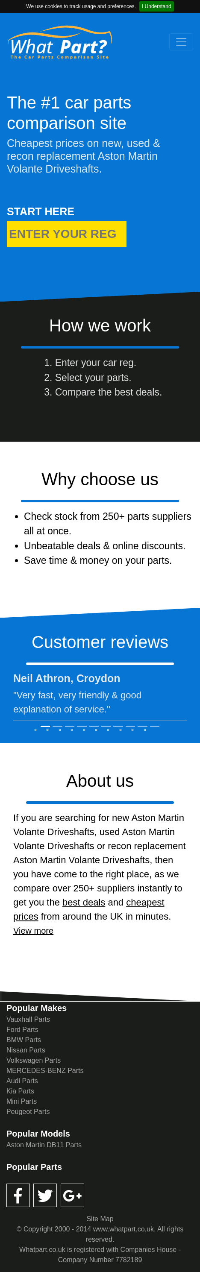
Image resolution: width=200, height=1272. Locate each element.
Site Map (99, 1218)
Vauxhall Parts (28, 1019)
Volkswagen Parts (33, 1060)
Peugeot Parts (28, 1111)
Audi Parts (22, 1080)
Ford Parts (22, 1029)
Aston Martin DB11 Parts (44, 1145)
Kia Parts (20, 1091)
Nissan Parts (25, 1050)
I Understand (156, 6)
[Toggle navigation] (181, 41)
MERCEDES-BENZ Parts (44, 1070)
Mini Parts (21, 1101)
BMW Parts (23, 1039)
